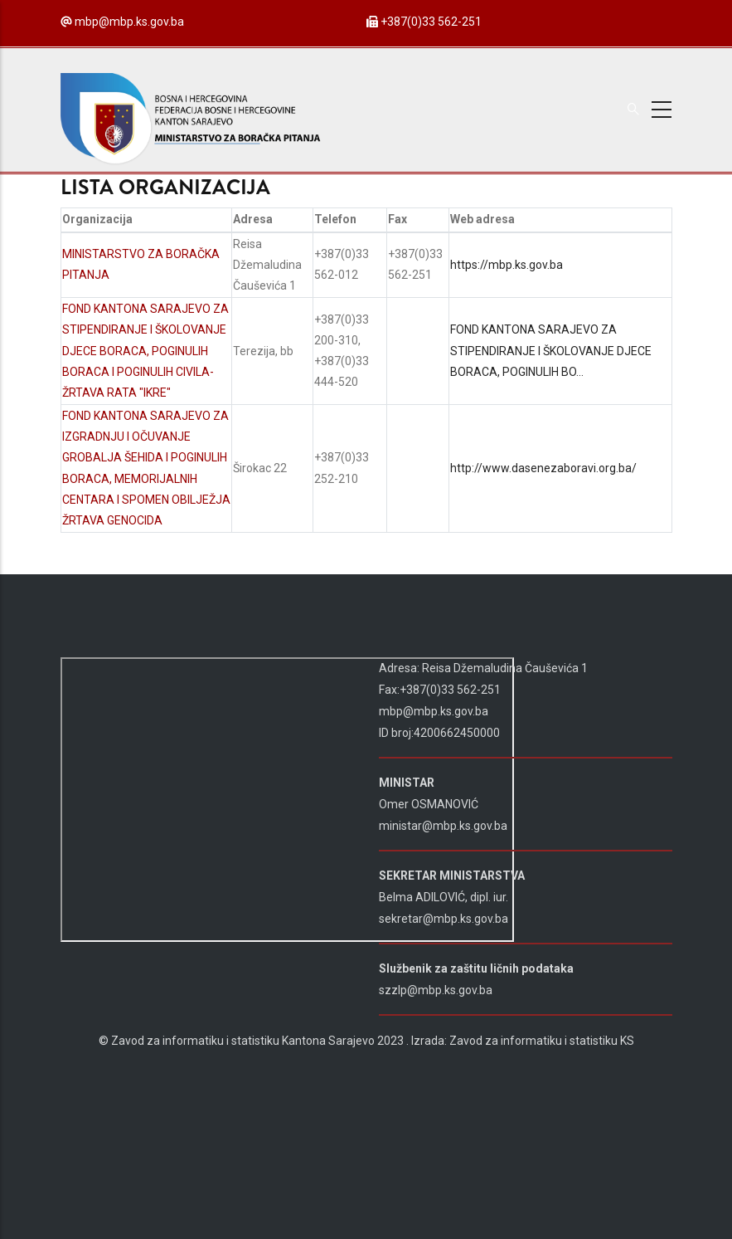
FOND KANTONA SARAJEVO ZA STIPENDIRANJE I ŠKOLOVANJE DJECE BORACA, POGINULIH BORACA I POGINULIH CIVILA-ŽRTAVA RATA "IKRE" (145, 350)
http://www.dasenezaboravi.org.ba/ (543, 468)
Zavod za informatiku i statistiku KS (541, 1040)
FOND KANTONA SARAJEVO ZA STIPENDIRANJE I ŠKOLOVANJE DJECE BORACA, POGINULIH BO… (551, 350)
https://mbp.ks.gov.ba (506, 264)
